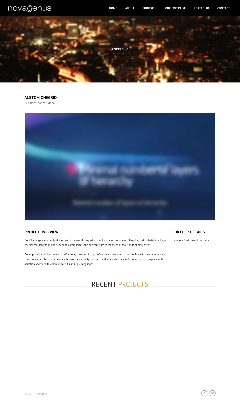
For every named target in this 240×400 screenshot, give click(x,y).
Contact (223, 8)
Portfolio (201, 8)
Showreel (150, 8)
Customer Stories (34, 103)
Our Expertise (175, 8)
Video (51, 103)
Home (113, 8)
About (129, 8)
